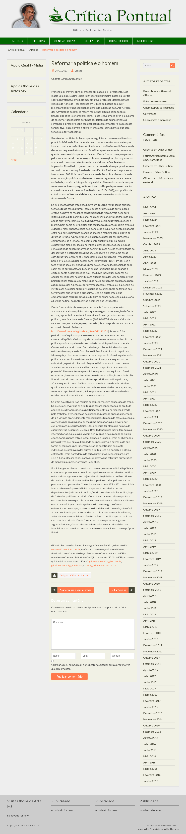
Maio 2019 (149, 540)
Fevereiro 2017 (152, 700)
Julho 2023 (149, 250)
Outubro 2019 (151, 509)
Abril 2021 (149, 398)
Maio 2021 (149, 392)
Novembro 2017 (152, 651)
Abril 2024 (149, 213)
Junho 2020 (149, 460)
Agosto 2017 (150, 669)
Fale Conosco (146, 41)
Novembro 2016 (152, 719)
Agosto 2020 (150, 447)
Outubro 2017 (151, 657)
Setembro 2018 (152, 589)
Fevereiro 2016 (152, 774)
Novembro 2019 (152, 503)
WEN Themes (171, 828)
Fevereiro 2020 (152, 484)
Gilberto (78, 70)
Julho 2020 (149, 454)
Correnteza (149, 113)
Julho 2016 (149, 743)
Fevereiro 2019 (152, 558)
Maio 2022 (149, 318)
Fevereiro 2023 (152, 275)
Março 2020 (150, 478)
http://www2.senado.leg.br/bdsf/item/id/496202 (79, 331)
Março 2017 (150, 694)
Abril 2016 (149, 762)
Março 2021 (150, 404)
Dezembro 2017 (152, 645)
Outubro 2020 (151, 435)
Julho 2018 (149, 602)
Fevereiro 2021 (152, 410)
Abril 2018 (149, 620)
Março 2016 (150, 768)
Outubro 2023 (151, 244)
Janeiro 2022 (150, 342)
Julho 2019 (149, 528)
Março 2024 (150, 219)
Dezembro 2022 (152, 287)
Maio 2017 (149, 688)
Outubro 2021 (151, 361)
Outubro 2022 (151, 299)
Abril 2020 (149, 472)
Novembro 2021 (152, 355)
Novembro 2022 (152, 293)
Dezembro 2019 (152, 497)
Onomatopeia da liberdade (158, 107)
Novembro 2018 (152, 577)
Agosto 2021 (150, 373)
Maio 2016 (149, 756)
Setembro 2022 (152, 305)
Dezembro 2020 (152, 423)
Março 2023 (150, 268)
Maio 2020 (149, 466)
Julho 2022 (149, 312)
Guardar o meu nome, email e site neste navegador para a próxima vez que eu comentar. (90, 666)
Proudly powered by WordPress (163, 825)
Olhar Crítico (118, 41)
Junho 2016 (149, 750)
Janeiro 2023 (150, 281)
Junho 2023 (149, 256)
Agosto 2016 (150, 737)
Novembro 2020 (152, 429)
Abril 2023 (149, 262)
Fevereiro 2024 (152, 225)
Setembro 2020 (152, 441)
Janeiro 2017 (150, 706)
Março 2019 (150, 552)
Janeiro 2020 (150, 491)
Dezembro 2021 (152, 349)
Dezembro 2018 (152, 571)
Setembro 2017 (152, 663)
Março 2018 (150, 626)
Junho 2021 (149, 386)
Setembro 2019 (152, 515)
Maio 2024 (149, 207)
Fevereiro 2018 (152, 632)
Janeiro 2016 (150, 780)
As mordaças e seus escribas (75, 589)
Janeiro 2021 (150, 417)
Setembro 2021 (152, 367)
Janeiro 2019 (150, 565)
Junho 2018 (149, 608)
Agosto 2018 (150, 595)
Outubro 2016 (151, 725)
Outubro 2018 (151, 583)
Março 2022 (150, 330)
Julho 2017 (149, 676)
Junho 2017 (149, 682)
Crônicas (38, 41)
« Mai (14, 159)
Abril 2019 (149, 546)
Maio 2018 (149, 614)
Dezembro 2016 (152, 713)
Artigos (17, 41)
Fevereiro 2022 (152, 336)
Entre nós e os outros (155, 101)
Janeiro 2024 (150, 231)
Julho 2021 (149, 379)
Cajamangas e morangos (157, 119)
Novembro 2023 (152, 238)
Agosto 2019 (150, 521)
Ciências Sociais (65, 41)
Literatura (92, 41)
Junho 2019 (149, 534)
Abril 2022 (149, 324)
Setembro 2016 (152, 731)
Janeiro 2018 (150, 639)
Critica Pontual (16, 49)
